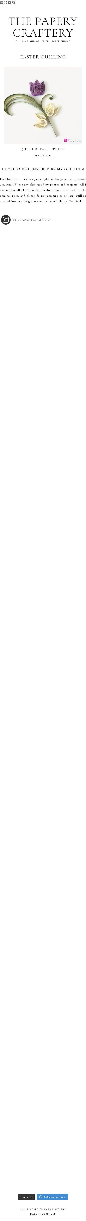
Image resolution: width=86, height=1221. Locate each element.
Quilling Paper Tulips (43, 149)
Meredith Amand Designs (48, 1209)
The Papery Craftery (43, 27)
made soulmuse (43, 1214)
